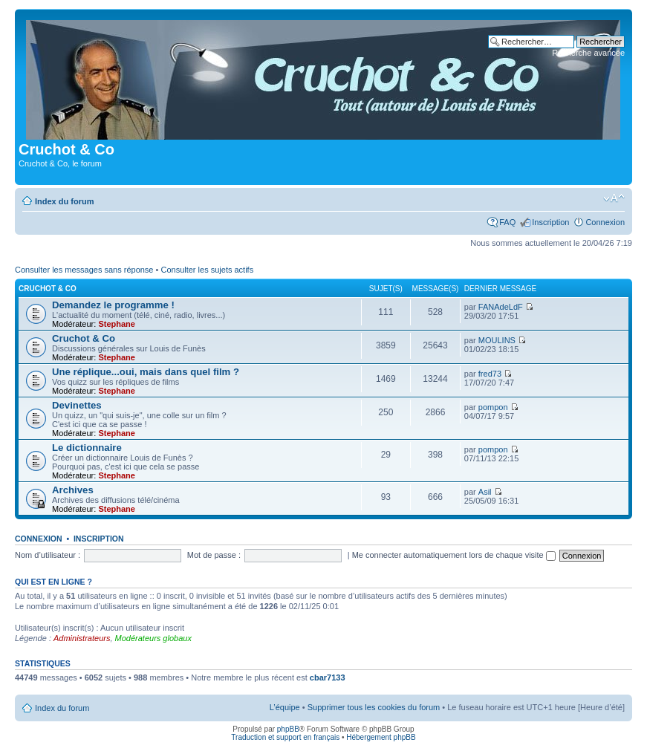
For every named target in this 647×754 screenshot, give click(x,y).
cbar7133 (327, 677)
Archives (73, 489)
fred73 (489, 373)
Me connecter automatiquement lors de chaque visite (454, 554)
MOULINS (497, 340)
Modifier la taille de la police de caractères (614, 198)
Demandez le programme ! (113, 305)
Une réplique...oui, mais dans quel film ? (145, 371)
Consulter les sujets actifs (206, 269)
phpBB (288, 729)
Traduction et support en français (285, 737)
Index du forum (64, 201)
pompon (493, 407)
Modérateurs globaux (153, 638)
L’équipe (285, 707)
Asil (485, 491)
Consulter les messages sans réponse (84, 269)
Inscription (550, 222)
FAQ (507, 222)
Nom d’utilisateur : (47, 554)
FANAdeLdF (500, 306)
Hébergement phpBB (380, 737)
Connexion (605, 222)
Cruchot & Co (48, 289)
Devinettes (77, 405)
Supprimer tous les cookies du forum (374, 707)
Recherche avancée (588, 52)
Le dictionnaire (87, 447)
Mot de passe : (214, 554)
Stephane (116, 323)
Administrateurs (81, 638)
